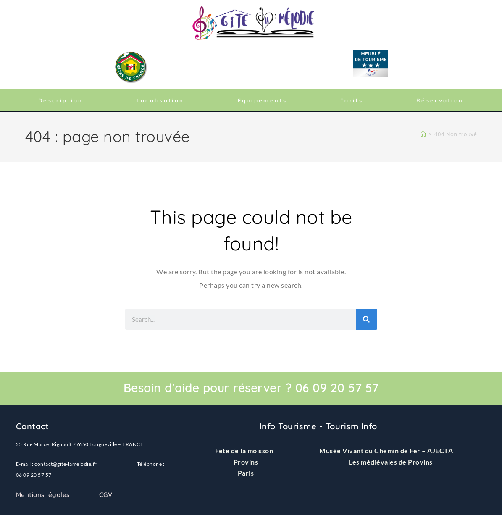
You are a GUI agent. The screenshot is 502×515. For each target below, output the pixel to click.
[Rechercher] (366, 319)
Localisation (160, 100)
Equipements (262, 100)
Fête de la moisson (244, 451)
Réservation (439, 100)
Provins (246, 462)
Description (60, 100)
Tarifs (351, 100)
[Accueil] (423, 134)
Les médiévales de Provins (391, 462)
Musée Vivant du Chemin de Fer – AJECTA (386, 451)
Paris (246, 473)
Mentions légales (43, 495)
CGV (106, 495)
